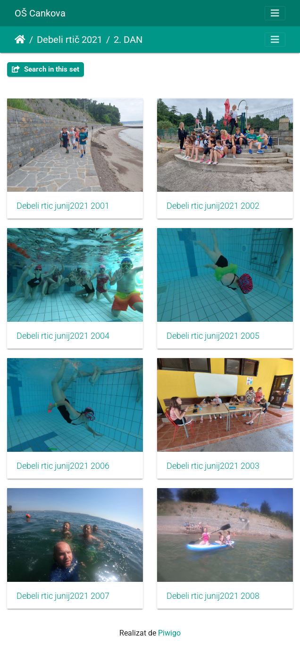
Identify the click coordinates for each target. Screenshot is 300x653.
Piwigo (169, 633)
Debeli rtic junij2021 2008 (213, 596)
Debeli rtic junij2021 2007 (63, 596)
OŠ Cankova (40, 13)
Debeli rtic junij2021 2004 (63, 336)
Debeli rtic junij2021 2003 (213, 466)
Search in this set (45, 69)
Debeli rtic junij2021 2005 (213, 336)
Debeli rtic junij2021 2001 (63, 206)
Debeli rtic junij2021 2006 (63, 466)
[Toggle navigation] (275, 13)
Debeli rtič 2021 (69, 39)
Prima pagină (20, 40)
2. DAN (128, 39)
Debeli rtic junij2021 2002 (213, 206)
